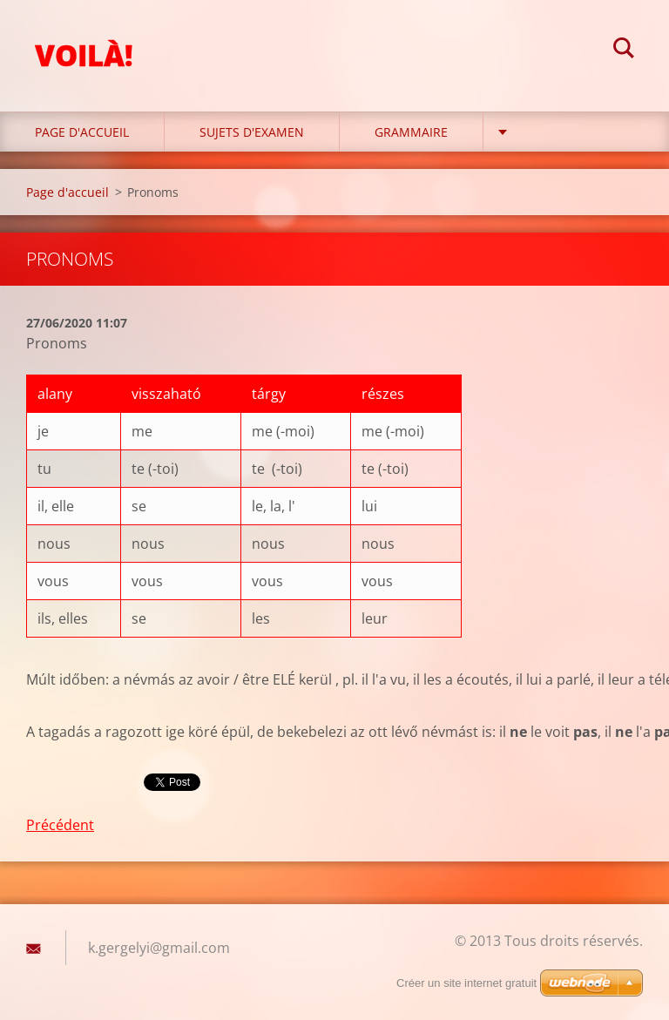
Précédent (60, 824)
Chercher (623, 50)
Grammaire (411, 132)
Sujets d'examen (251, 132)
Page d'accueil (82, 132)
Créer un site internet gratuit (466, 983)
